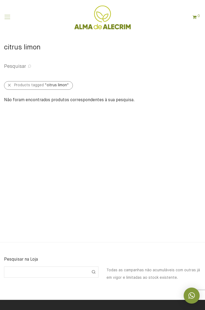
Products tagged (41, 85)
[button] (93, 272)
